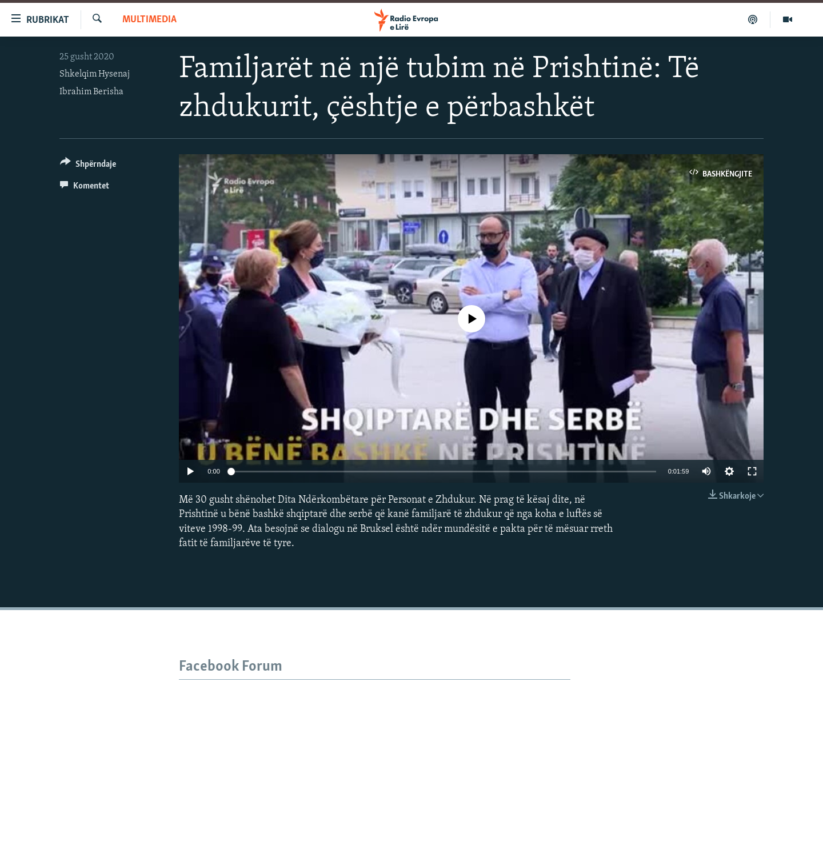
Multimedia (149, 19)
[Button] (88, 166)
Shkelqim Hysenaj (94, 74)
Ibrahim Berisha (91, 92)
